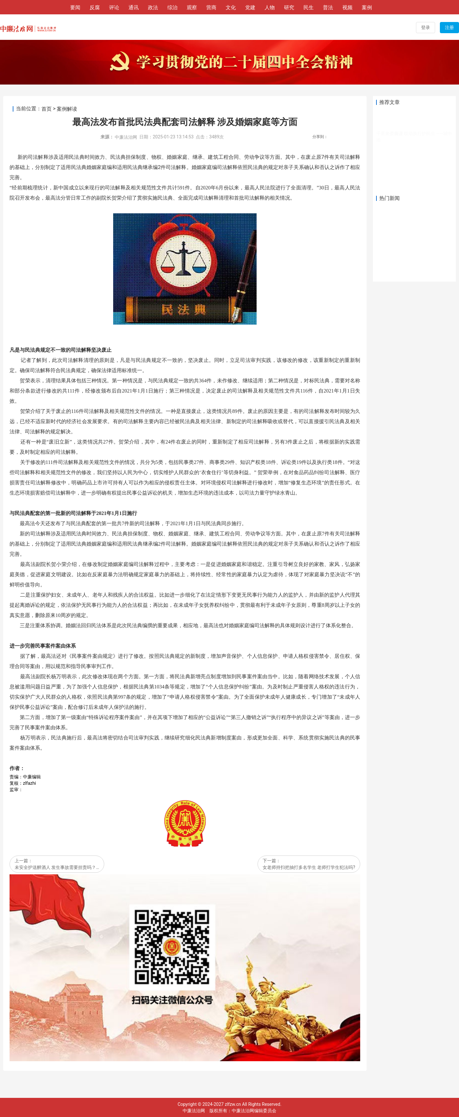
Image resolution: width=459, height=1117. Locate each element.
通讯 (133, 7)
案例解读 (67, 109)
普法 (328, 7)
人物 (270, 7)
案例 (367, 7)
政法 (153, 7)
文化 (231, 7)
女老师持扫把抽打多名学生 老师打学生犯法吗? (309, 867)
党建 (250, 7)
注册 (449, 27)
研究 (289, 7)
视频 (347, 7)
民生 (308, 7)
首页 (46, 109)
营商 (211, 7)
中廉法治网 (126, 137)
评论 (114, 7)
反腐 (95, 7)
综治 (172, 7)
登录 (425, 27)
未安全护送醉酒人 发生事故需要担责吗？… (57, 867)
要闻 (75, 7)
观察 (192, 7)
